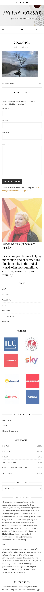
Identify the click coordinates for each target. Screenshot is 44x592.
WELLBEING (7, 473)
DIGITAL (5, 446)
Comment (6, 144)
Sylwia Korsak (22, 13)
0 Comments (37, 83)
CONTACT (6, 321)
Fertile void (6, 420)
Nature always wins (10, 431)
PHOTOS (6, 451)
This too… (6, 425)
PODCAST (6, 294)
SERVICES (6, 310)
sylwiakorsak (10, 83)
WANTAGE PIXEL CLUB (11, 462)
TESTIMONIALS (8, 316)
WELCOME (6, 300)
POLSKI (5, 457)
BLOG (4, 305)
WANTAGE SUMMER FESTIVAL (14, 467)
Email (5, 120)
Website (5, 132)
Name (5, 109)
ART (4, 289)
